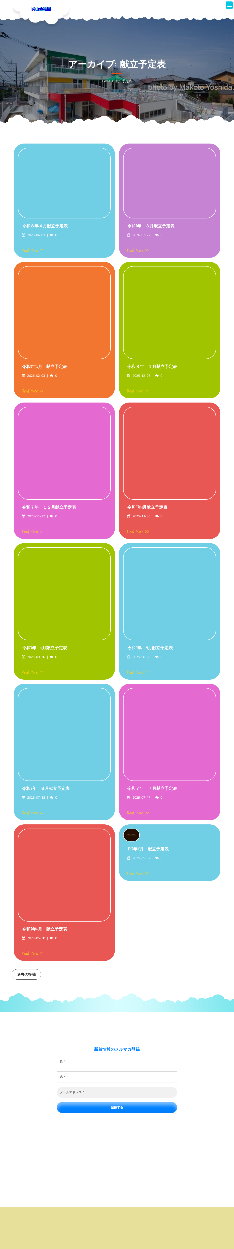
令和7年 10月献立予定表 (44, 647)
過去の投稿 (26, 974)
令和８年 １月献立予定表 (152, 366)
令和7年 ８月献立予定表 (46, 788)
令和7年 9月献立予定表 (150, 647)
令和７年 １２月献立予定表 (49, 507)
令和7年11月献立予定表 (147, 507)
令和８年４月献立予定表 (45, 226)
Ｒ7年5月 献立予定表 (148, 849)
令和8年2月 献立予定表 (44, 366)
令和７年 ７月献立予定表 (152, 788)
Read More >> (33, 250)
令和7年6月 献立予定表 (44, 929)
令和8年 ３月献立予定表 (150, 226)
